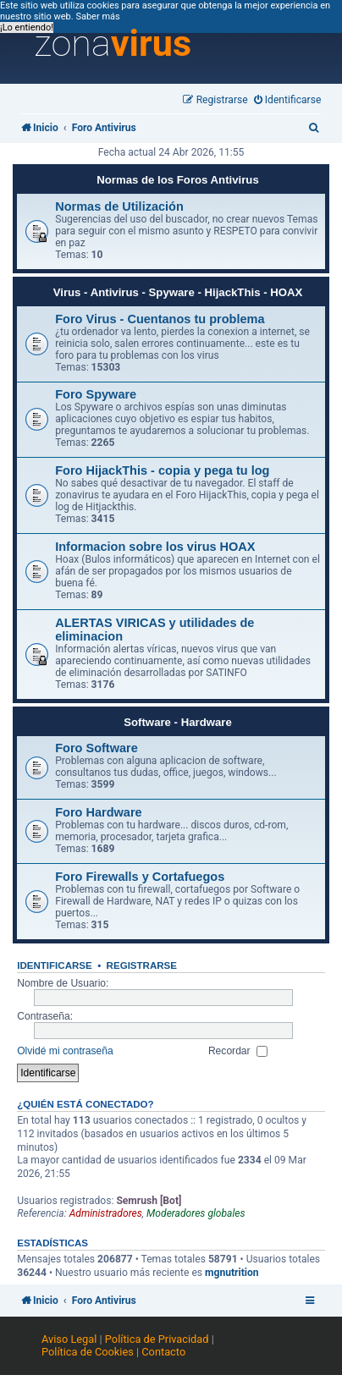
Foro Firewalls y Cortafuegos (139, 876)
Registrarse (142, 965)
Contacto (163, 1351)
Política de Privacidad (157, 1339)
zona (112, 44)
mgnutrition (232, 1273)
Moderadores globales (195, 1213)
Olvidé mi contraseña (65, 1051)
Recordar (238, 1051)
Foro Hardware (98, 812)
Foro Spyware (95, 394)
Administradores (105, 1213)
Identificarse (54, 965)
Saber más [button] (97, 16)
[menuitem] (288, 100)
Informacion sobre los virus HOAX (155, 546)
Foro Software (96, 748)
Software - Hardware (178, 722)
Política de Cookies (87, 1351)
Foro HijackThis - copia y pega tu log (162, 470)
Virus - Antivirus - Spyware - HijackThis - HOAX (178, 292)
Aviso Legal (69, 1339)
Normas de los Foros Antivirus (178, 179)
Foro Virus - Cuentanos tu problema (159, 319)
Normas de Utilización (119, 206)
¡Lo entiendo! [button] (26, 27)
